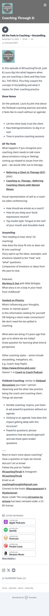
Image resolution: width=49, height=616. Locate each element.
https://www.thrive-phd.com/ (19, 368)
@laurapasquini (35, 488)
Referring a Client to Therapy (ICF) (25, 172)
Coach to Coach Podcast (29, 372)
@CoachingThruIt (12, 471)
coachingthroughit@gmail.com (20, 484)
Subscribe (29, 588)
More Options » (9, 558)
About (20, 588)
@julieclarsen (9, 492)
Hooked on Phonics (13, 300)
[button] (5, 29)
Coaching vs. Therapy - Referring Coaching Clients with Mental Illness (24, 185)
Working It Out (11, 283)
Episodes (12, 588)
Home (4, 588)
